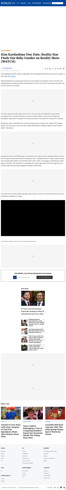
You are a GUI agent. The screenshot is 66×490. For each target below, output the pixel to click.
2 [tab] (58, 404)
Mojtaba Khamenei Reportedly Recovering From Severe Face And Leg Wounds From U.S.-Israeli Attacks (36, 322)
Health (2, 481)
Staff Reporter (7, 68)
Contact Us (46, 473)
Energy (45, 456)
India (2, 458)
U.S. (18, 3)
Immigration (25, 453)
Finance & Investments (49, 458)
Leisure (24, 473)
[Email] (60, 68)
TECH (2, 468)
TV (23, 478)
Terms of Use (47, 478)
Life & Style (25, 471)
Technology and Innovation (50, 451)
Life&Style (47, 421)
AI (1, 471)
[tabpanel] (33, 423)
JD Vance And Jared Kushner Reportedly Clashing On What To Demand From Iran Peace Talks (32, 311)
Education (24, 456)
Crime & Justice (27, 421)
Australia (3, 451)
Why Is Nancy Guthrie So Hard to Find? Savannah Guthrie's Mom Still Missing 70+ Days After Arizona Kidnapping (36, 339)
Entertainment (47, 3)
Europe (2, 456)
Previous (60, 404)
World (13, 3)
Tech (29, 3)
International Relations (27, 463)
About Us (46, 471)
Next (63, 404)
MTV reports (12, 76)
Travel (23, 475)
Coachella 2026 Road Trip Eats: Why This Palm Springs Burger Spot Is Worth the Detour (54, 429)
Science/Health (36, 3)
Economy (46, 453)
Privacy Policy (47, 475)
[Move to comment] (63, 68)
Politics (24, 451)
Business (23, 3)
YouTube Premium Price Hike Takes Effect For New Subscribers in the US (36, 331)
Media (45, 460)
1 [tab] (57, 404)
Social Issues (25, 458)
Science (3, 421)
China (2, 453)
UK (1, 460)
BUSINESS (46, 448)
